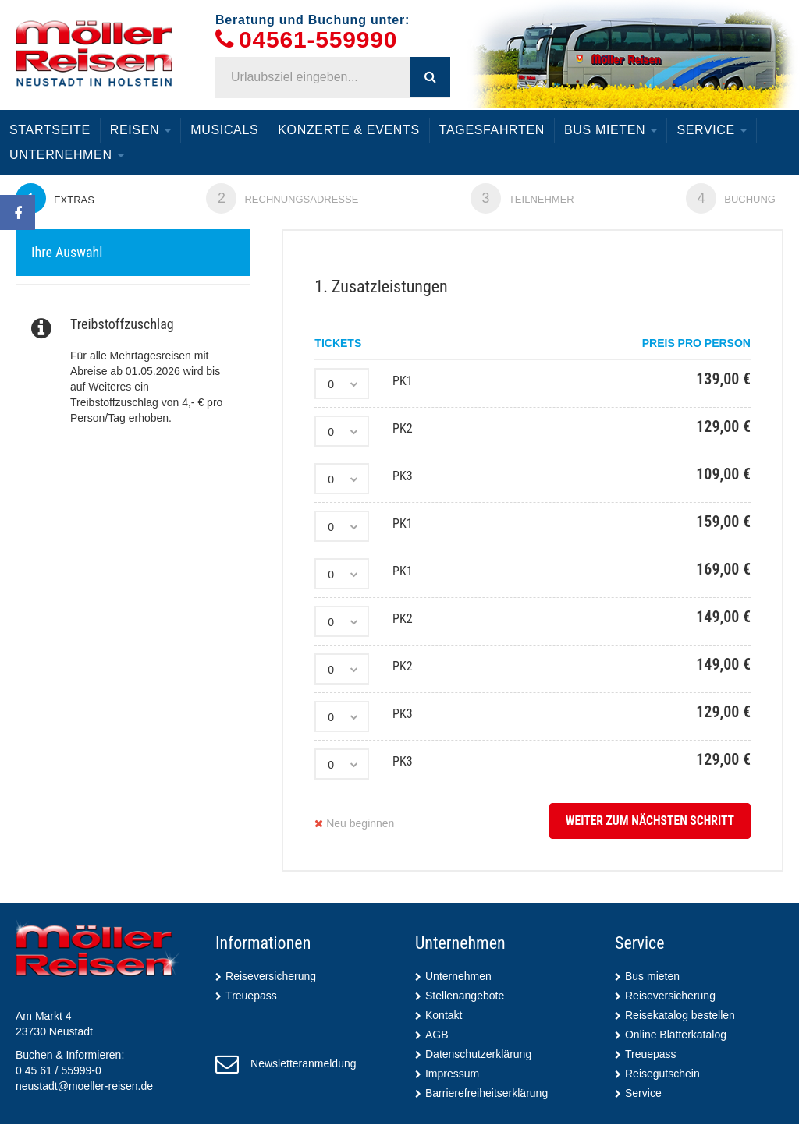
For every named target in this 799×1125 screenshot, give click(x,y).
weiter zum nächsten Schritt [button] (648, 821)
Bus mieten (610, 129)
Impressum (452, 1074)
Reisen (141, 129)
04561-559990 (318, 40)
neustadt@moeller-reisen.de (84, 1087)
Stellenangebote (464, 996)
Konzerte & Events (348, 129)
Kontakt (443, 1016)
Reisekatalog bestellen (680, 1016)
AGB (437, 1035)
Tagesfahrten (492, 129)
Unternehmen (66, 154)
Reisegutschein (662, 1074)
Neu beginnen (354, 824)
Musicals (224, 129)
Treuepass (251, 996)
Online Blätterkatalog (675, 1035)
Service (711, 129)
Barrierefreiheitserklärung (486, 1094)
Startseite (50, 129)
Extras (55, 198)
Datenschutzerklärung (478, 1055)
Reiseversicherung (270, 977)
